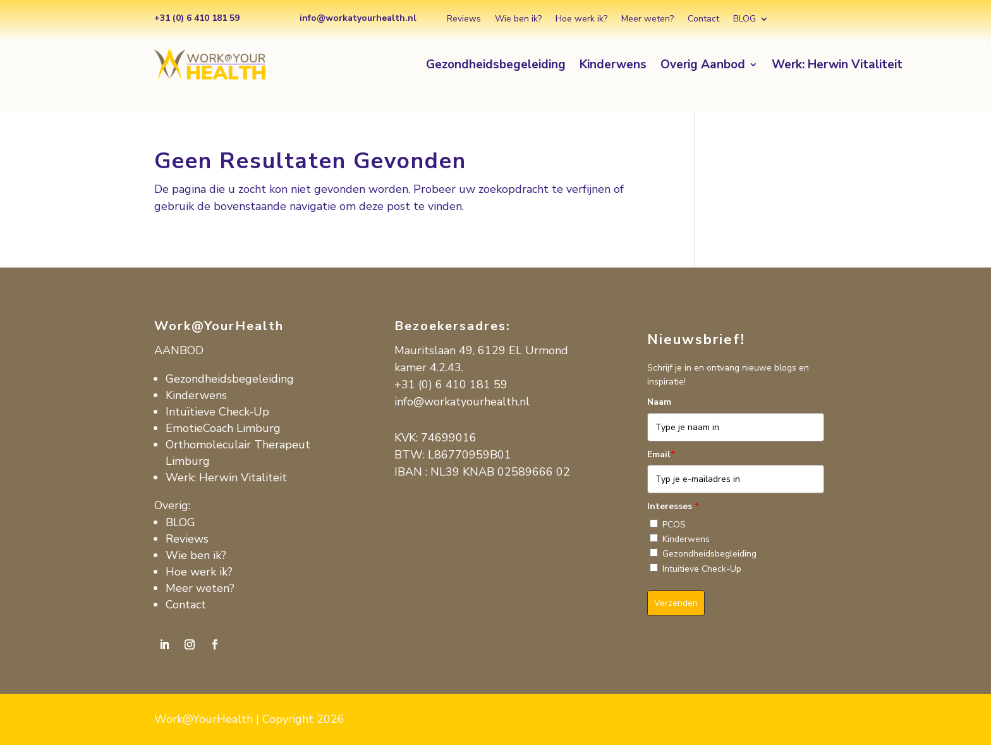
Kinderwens (613, 66)
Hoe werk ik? (581, 20)
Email (661, 454)
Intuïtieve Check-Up (217, 411)
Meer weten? (647, 20)
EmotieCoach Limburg (223, 428)
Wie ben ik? (518, 20)
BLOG (744, 20)
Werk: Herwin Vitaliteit (837, 66)
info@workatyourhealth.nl (462, 401)
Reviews (464, 20)
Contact (703, 20)
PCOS (674, 525)
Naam (659, 402)
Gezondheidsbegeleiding (496, 66)
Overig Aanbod (702, 66)
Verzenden (676, 603)
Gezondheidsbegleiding (709, 554)
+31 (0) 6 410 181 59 (451, 384)
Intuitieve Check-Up (701, 569)
